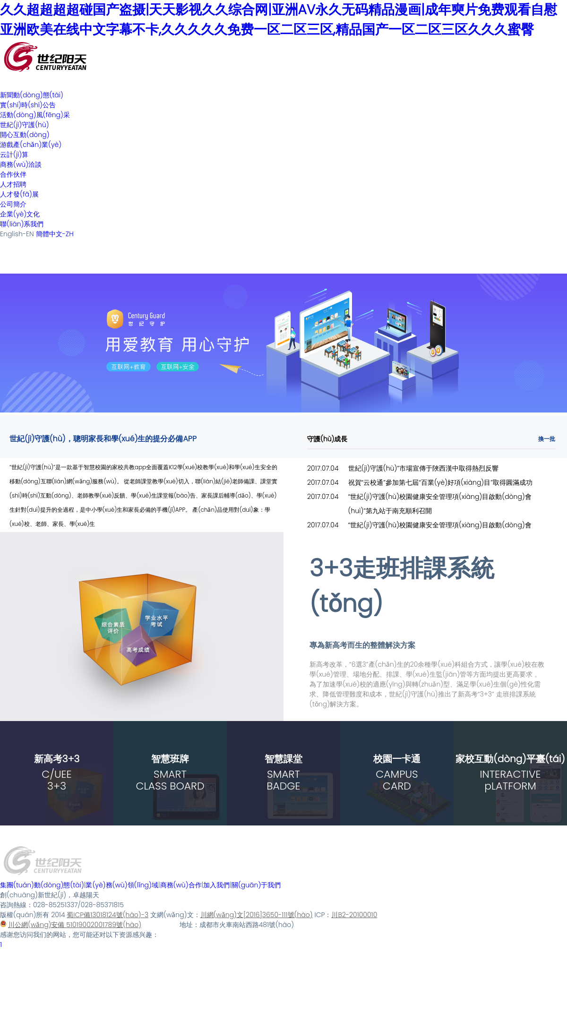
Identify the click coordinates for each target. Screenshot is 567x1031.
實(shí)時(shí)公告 (28, 105)
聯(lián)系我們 (21, 224)
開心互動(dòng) (25, 134)
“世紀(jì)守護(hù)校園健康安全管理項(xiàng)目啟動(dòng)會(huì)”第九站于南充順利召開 (440, 504)
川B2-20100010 (354, 914)
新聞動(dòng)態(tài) (31, 95)
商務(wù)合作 (181, 885)
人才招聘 (13, 184)
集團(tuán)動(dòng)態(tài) (42, 885)
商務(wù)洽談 (21, 164)
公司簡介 (13, 204)
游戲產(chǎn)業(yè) (30, 144)
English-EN (17, 234)
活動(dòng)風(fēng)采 (35, 115)
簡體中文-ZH (55, 234)
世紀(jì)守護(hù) (24, 124)
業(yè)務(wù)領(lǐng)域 (122, 885)
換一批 (546, 439)
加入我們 (216, 885)
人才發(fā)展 (19, 194)
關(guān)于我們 (256, 885)
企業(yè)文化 (20, 214)
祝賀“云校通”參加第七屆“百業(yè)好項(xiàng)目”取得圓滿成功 (440, 482)
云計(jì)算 (14, 154)
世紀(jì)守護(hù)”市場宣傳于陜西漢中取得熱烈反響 (423, 468)
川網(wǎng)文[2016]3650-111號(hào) (256, 914)
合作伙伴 (13, 174)
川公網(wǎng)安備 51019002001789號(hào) (70, 924)
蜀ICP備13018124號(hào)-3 (107, 914)
